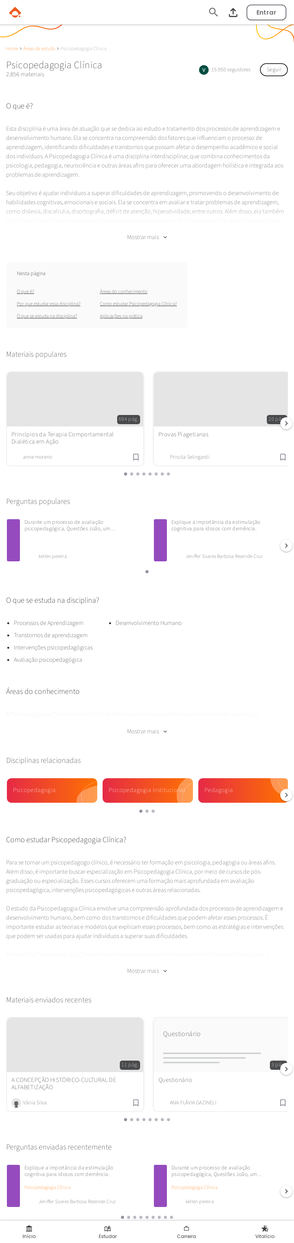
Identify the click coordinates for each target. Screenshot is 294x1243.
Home (12, 48)
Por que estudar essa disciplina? (48, 297)
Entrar (266, 12)
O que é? (25, 285)
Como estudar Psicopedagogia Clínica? (138, 297)
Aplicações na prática (121, 310)
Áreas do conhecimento (123, 285)
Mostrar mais (147, 231)
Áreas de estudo (39, 48)
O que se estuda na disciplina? (47, 310)
